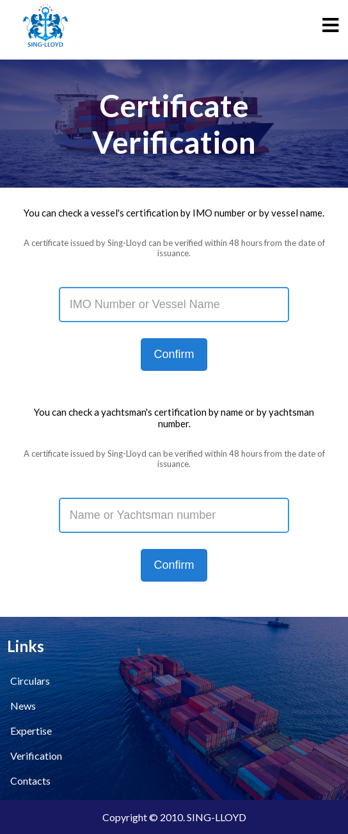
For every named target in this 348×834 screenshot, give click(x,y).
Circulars (30, 681)
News (23, 705)
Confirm (174, 354)
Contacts (30, 780)
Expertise (31, 730)
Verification (36, 755)
